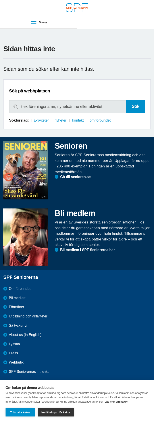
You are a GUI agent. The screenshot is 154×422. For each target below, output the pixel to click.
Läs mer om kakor (116, 401)
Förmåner (16, 307)
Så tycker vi (18, 325)
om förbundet (99, 120)
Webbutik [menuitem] (16, 362)
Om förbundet (20, 289)
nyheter (60, 120)
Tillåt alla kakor (20, 412)
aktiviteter (41, 120)
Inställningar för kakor (55, 412)
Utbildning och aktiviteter (28, 316)
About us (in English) (25, 335)
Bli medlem (17, 298)
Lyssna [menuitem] (14, 344)
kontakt (78, 120)
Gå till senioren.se (75, 177)
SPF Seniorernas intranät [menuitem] (29, 371)
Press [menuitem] (13, 353)
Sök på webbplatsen (29, 90)
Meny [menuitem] (38, 21)
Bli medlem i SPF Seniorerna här (87, 250)
